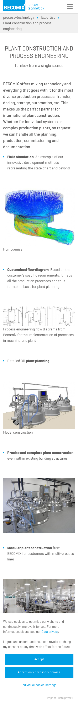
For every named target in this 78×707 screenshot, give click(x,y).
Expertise (48, 17)
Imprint (51, 698)
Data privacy (49, 632)
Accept (39, 659)
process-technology (18, 17)
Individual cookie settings (39, 685)
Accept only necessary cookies (39, 672)
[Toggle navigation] (69, 6)
